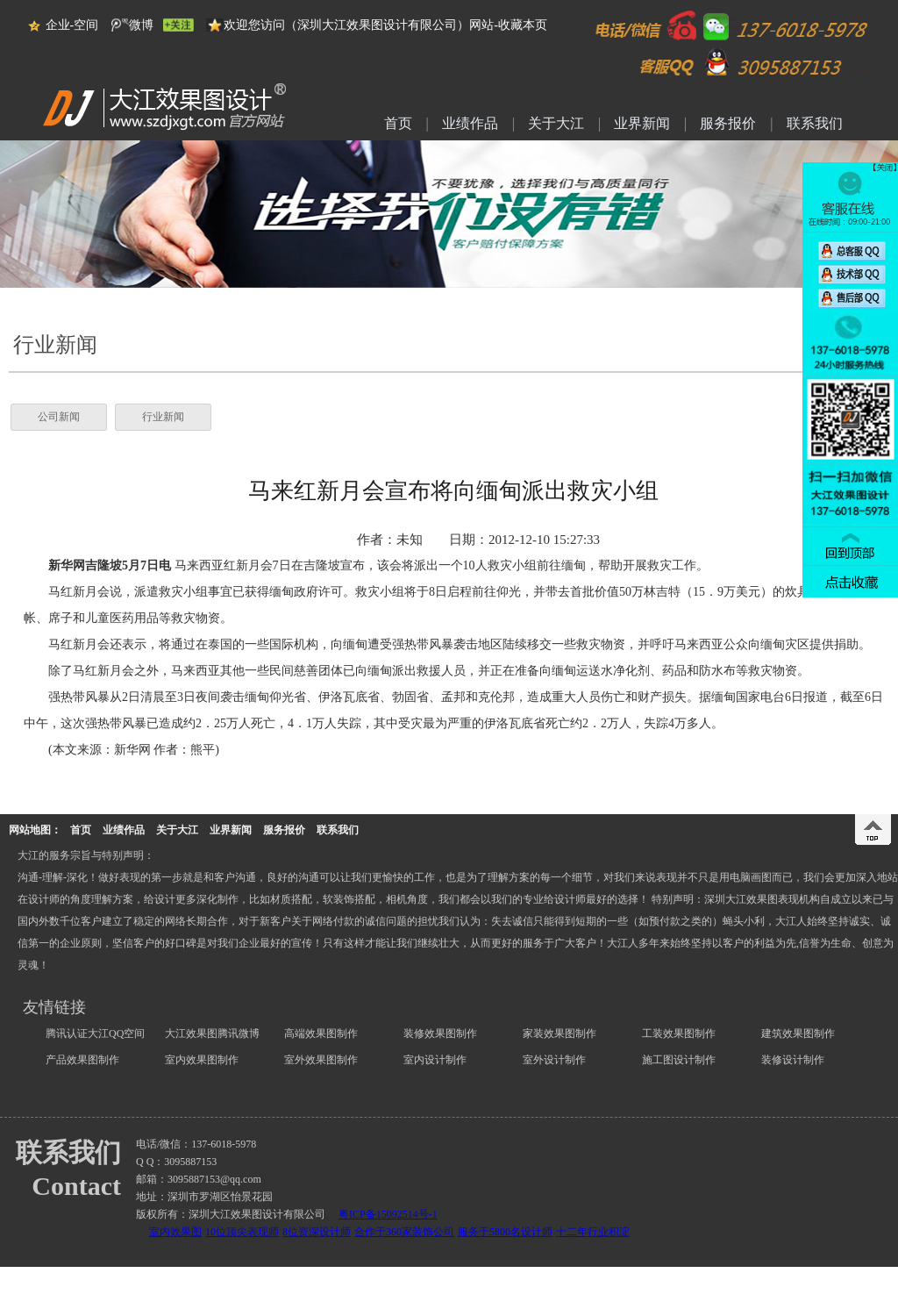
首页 (398, 123)
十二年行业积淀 (593, 1232)
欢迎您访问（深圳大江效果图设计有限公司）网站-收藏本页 (385, 25)
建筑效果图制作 (798, 1033)
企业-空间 (72, 25)
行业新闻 (163, 417)
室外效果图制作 (321, 1060)
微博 (141, 25)
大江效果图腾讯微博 (212, 1033)
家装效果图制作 (559, 1033)
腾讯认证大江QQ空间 (95, 1033)
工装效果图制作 (679, 1033)
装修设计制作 (792, 1060)
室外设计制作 (554, 1060)
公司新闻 (59, 417)
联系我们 (815, 123)
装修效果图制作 (440, 1033)
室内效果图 (175, 1232)
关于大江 (556, 123)
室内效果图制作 (202, 1060)
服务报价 (728, 123)
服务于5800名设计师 (505, 1232)
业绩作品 (470, 123)
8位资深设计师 (316, 1232)
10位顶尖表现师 (242, 1232)
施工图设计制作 (679, 1060)
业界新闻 (642, 123)
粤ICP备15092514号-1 (388, 1214)
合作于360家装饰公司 (404, 1232)
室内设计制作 (435, 1060)
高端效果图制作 (321, 1033)
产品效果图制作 (82, 1060)
